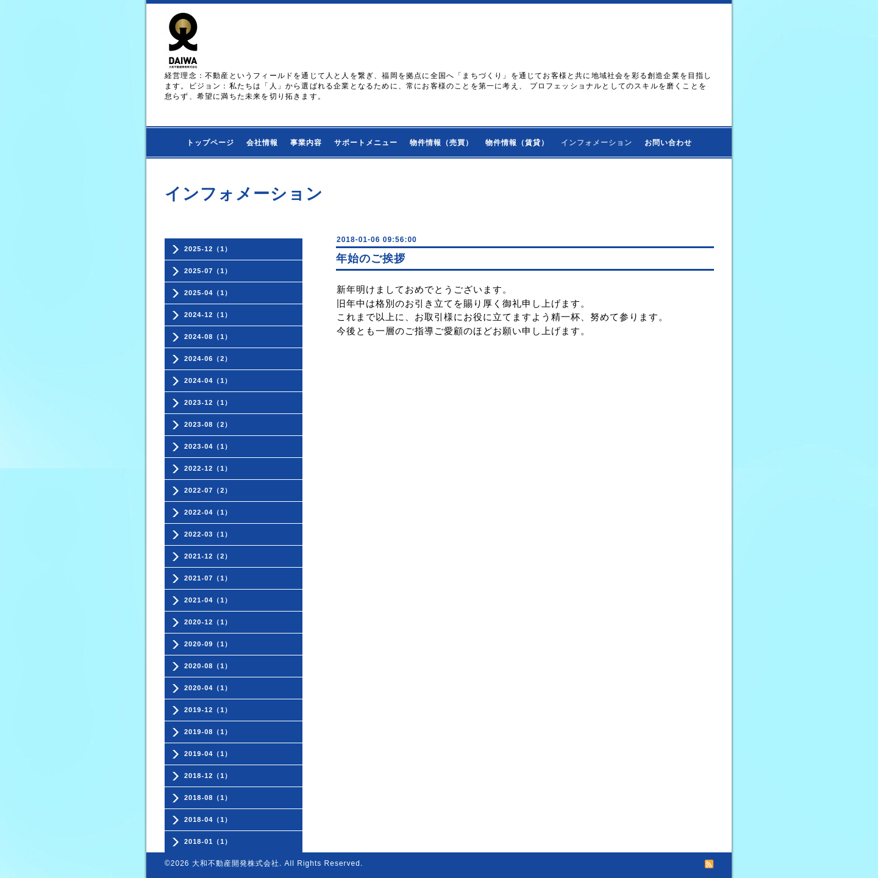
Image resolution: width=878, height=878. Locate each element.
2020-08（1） (208, 665)
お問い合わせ (668, 142)
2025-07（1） (208, 270)
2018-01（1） (208, 841)
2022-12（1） (208, 468)
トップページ (210, 142)
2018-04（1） (208, 819)
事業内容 (306, 142)
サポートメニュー (366, 142)
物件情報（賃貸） (517, 142)
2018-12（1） (208, 775)
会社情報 (262, 142)
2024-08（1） (208, 336)
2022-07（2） (208, 490)
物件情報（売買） (441, 142)
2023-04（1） (208, 446)
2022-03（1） (208, 534)
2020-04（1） (208, 687)
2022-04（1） (208, 512)
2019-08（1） (208, 731)
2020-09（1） (208, 644)
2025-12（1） (208, 248)
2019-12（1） (208, 709)
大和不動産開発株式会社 (235, 863)
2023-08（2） (208, 424)
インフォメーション (596, 142)
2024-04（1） (208, 380)
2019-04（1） (208, 753)
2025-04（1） (208, 292)
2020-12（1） (208, 622)
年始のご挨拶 (370, 258)
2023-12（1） (208, 402)
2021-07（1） (208, 578)
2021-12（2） (208, 556)
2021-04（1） (208, 600)
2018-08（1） (208, 797)
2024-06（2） (208, 358)
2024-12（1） (208, 314)
